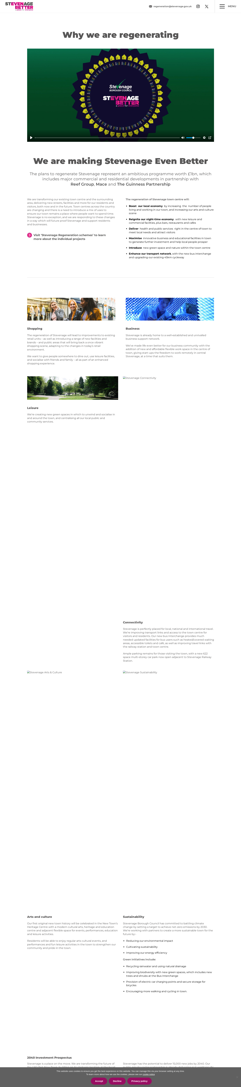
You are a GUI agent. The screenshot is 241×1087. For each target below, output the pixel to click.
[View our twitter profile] (206, 6)
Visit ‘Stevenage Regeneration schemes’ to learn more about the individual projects (70, 237)
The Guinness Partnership (143, 184)
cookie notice (149, 1074)
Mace (101, 184)
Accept (99, 1081)
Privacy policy (139, 1081)
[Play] (31, 137)
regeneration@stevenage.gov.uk (172, 6)
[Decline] (237, 1077)
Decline (117, 1081)
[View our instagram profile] (198, 6)
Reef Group (82, 184)
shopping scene (37, 345)
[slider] (107, 137)
